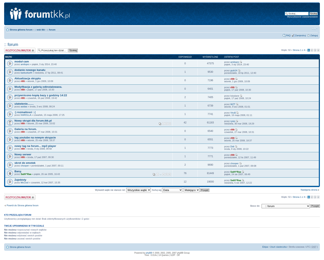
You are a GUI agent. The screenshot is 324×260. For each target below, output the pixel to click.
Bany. (18, 171)
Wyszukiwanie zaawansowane (302, 16)
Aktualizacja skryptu (27, 78)
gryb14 (233, 70)
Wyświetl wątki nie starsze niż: (123, 190)
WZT (232, 104)
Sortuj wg (167, 190)
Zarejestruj (300, 35)
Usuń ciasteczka (278, 247)
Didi (232, 146)
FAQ (288, 35)
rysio (232, 121)
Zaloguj (314, 35)
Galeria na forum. (25, 129)
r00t (23, 81)
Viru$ (233, 112)
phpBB (149, 253)
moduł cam (21, 61)
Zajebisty (20, 179)
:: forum (51, 29)
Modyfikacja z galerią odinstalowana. (38, 86)
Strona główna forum (21, 29)
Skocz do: (255, 206)
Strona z (299, 50)
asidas (24, 106)
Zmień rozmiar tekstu (315, 29)
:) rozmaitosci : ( (25, 112)
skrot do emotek (25, 162)
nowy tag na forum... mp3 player (35, 146)
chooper (25, 165)
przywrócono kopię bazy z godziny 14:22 (40, 95)
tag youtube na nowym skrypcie (35, 137)
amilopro (25, 64)
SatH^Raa (26, 174)
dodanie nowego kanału (29, 69)
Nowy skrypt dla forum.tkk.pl (33, 120)
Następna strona (309, 190)
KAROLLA (26, 115)
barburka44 (26, 72)
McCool (24, 182)
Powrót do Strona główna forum (22, 205)
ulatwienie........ (24, 103)
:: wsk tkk (40, 29)
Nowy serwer (22, 154)
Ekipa (265, 247)
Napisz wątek (20, 50)
